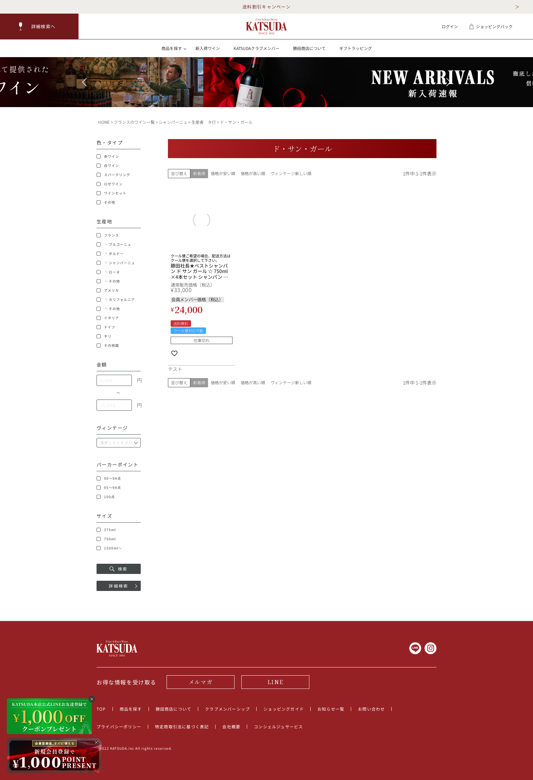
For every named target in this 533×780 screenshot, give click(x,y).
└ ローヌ (108, 272)
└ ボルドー (110, 254)
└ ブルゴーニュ (114, 244)
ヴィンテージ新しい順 (291, 173)
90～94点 (109, 478)
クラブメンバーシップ (227, 709)
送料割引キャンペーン (266, 6)
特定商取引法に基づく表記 (182, 726)
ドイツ (106, 327)
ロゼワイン (110, 184)
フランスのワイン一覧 (134, 122)
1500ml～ (109, 548)
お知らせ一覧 (330, 709)
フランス (108, 235)
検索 (118, 569)
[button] (39, 26)
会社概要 (231, 726)
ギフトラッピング (355, 48)
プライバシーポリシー (119, 726)
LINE (275, 682)
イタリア (108, 318)
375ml (106, 530)
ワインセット (111, 193)
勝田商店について (309, 48)
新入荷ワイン (207, 48)
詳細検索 (118, 586)
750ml (106, 539)
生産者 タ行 (203, 122)
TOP (101, 709)
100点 (106, 497)
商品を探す (131, 709)
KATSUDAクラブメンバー (256, 48)
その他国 (108, 345)
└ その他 (108, 281)
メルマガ (200, 682)
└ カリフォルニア (116, 300)
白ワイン (108, 166)
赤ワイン (108, 156)
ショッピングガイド (283, 709)
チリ (104, 336)
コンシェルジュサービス (278, 726)
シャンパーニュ (173, 122)
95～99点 (109, 488)
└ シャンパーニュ (116, 263)
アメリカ (108, 290)
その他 (106, 202)
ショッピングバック (491, 26)
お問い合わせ (371, 709)
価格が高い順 (253, 173)
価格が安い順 (223, 173)
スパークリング (113, 175)
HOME (104, 122)
